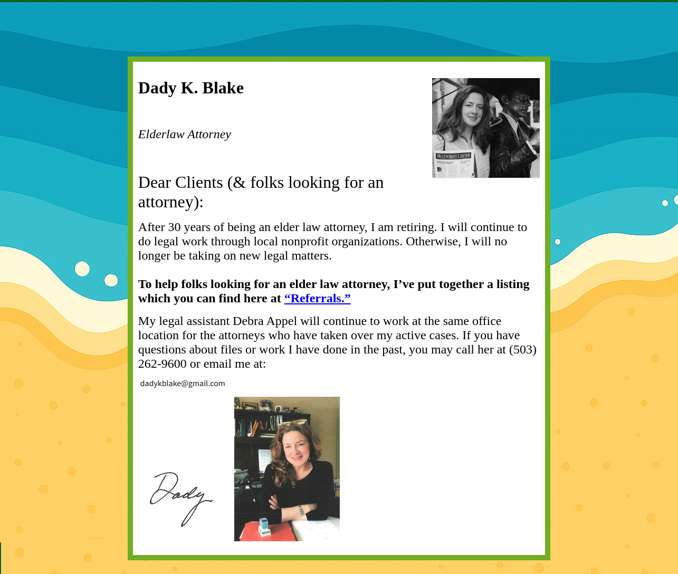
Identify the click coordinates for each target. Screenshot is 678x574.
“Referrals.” (317, 298)
